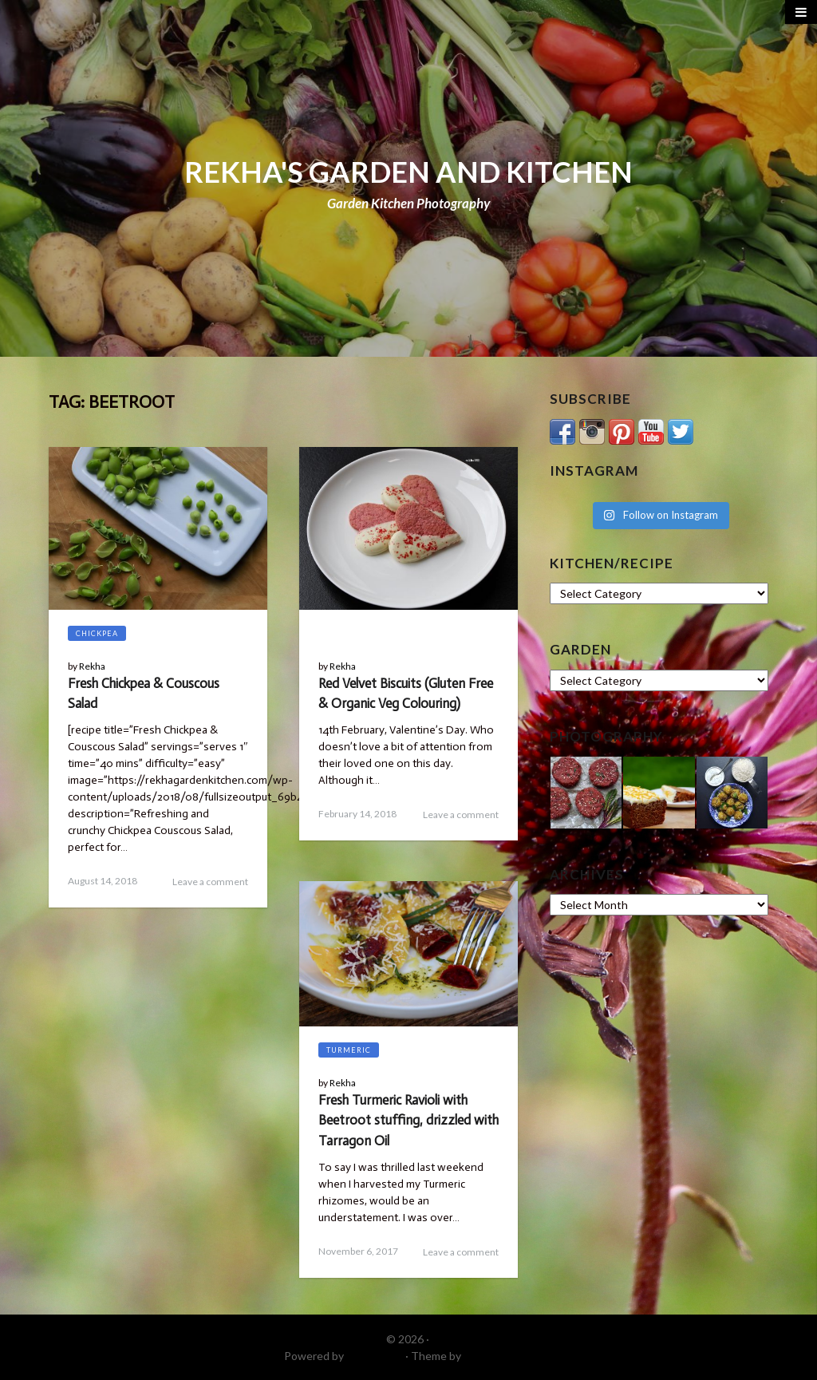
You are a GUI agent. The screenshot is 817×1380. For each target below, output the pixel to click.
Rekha (92, 666)
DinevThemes (499, 1355)
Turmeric (348, 1050)
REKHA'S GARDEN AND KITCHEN (408, 171)
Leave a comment (210, 882)
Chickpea (97, 633)
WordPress (374, 1355)
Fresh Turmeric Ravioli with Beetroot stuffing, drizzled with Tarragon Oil (408, 1120)
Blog (337, 633)
